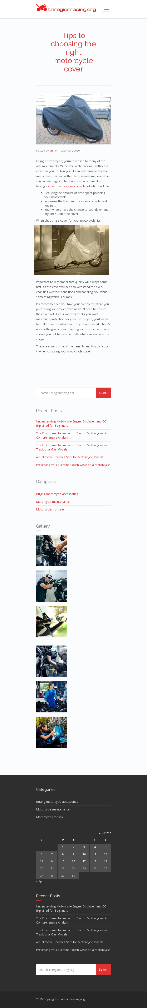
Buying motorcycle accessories (57, 494)
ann (51, 150)
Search (103, 393)
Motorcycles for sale (50, 509)
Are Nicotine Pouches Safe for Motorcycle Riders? (69, 457)
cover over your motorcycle (66, 186)
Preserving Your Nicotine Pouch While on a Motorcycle (73, 465)
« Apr (39, 881)
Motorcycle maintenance (53, 502)
